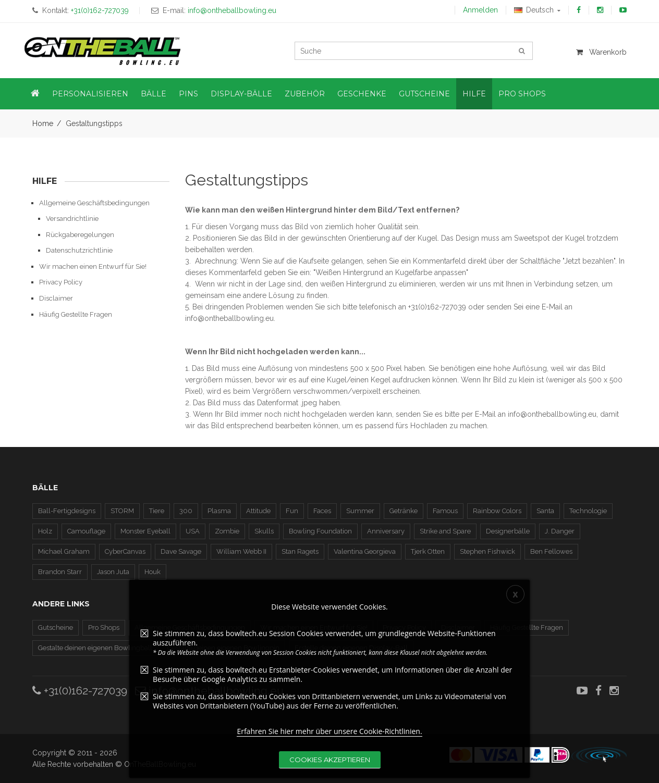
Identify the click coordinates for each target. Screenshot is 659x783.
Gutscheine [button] (424, 93)
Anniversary (386, 531)
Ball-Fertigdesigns (66, 511)
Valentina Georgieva (365, 551)
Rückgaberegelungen (80, 235)
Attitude (258, 511)
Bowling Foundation (320, 531)
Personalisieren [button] (90, 93)
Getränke (403, 511)
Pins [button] (188, 93)
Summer (360, 511)
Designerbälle (508, 531)
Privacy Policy (60, 282)
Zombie (227, 531)
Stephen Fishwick (487, 551)
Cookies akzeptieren (329, 764)
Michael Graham (64, 551)
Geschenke (361, 93)
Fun (292, 511)
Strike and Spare (445, 531)
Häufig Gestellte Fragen (75, 314)
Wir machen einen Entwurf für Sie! (93, 266)
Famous (445, 511)
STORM (122, 511)
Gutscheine (55, 627)
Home (42, 123)
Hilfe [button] (474, 93)
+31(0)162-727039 (79, 690)
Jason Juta (113, 572)
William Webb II (241, 551)
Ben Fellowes (551, 551)
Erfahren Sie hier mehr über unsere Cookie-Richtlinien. (329, 735)
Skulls (264, 531)
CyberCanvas (125, 551)
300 (185, 511)
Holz (45, 531)
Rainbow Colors (497, 511)
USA (193, 531)
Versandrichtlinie (72, 218)
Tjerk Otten (428, 551)
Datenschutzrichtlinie (79, 250)
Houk (152, 572)
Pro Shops (103, 627)
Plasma (219, 511)
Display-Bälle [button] (241, 93)
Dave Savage (181, 551)
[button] (35, 93)
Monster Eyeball (145, 531)
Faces (322, 511)
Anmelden (480, 10)
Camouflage (86, 531)
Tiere (156, 511)
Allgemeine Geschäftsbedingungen (94, 203)
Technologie (588, 511)
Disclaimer (56, 298)
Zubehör (305, 93)
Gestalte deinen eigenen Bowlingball (95, 648)
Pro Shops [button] (522, 93)
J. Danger (560, 531)
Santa (545, 511)
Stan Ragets (300, 551)
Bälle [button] (153, 93)
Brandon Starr (60, 572)
